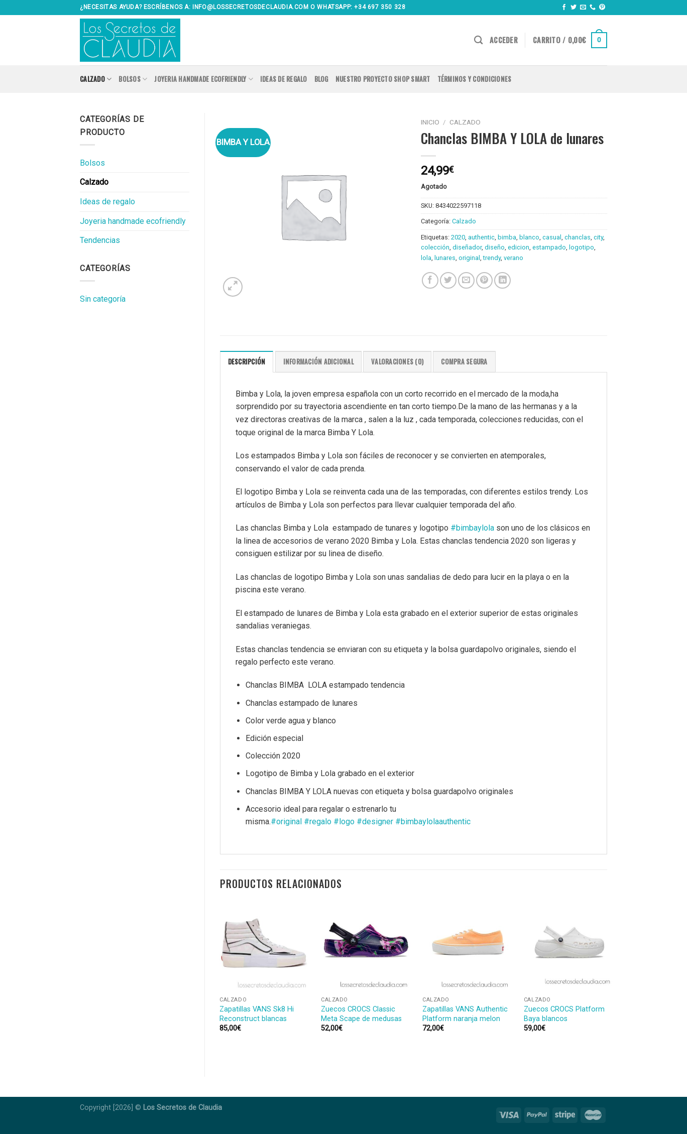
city (598, 237)
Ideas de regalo (283, 79)
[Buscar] (478, 40)
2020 (458, 237)
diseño (495, 247)
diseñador (467, 247)
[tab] (247, 361)
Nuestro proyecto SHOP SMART (382, 79)
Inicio (430, 122)
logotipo (581, 247)
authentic (481, 237)
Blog (321, 79)
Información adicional (318, 361)
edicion (518, 247)
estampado (549, 247)
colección (435, 247)
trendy (492, 258)
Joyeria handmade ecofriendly (203, 79)
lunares (444, 258)
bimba (507, 237)
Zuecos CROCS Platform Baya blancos (564, 1014)
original (469, 258)
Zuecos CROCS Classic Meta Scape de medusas (361, 1014)
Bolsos (133, 79)
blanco (529, 237)
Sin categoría (103, 299)
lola (426, 258)
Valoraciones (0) (397, 361)
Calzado (95, 79)
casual (551, 237)
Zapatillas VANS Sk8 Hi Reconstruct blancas (256, 1014)
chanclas (577, 237)
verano (513, 258)
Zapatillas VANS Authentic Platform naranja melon (465, 1014)
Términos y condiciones (474, 79)
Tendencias (100, 240)
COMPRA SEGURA (464, 361)
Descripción (247, 361)
